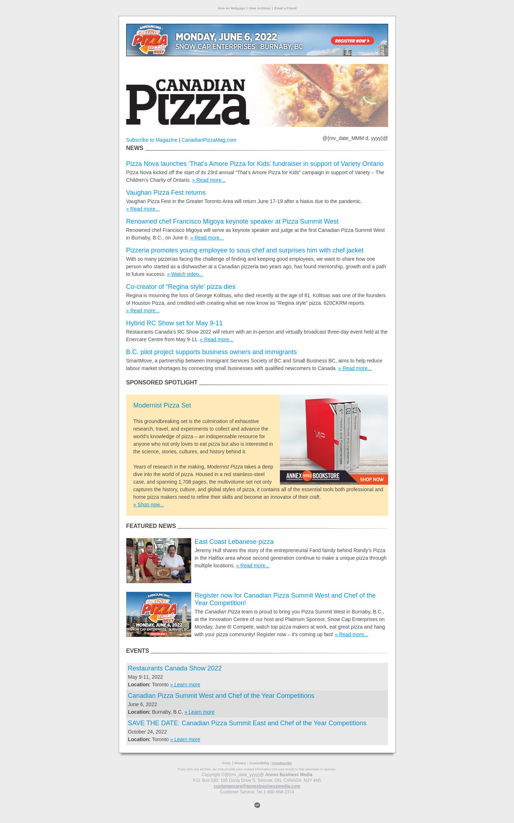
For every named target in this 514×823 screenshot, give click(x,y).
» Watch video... (185, 274)
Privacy (240, 763)
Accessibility (259, 763)
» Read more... (209, 180)
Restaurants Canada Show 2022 (175, 668)
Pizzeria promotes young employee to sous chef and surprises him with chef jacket (245, 250)
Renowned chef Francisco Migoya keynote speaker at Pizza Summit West (232, 221)
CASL (226, 763)
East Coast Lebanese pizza (234, 541)
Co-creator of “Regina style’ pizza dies (181, 286)
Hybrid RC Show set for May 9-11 (174, 323)
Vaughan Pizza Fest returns (166, 192)
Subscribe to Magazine (151, 140)
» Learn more (185, 684)
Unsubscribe (282, 763)
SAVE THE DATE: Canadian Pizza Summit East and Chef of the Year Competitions (247, 723)
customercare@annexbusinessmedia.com (257, 786)
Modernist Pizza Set (162, 405)
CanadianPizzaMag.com (208, 140)
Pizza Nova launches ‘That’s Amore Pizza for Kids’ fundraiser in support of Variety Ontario (255, 163)
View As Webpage (231, 8)
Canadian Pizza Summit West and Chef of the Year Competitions (221, 695)
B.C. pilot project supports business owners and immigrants (211, 352)
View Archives (260, 8)
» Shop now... (148, 504)
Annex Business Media (288, 774)
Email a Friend (285, 8)
